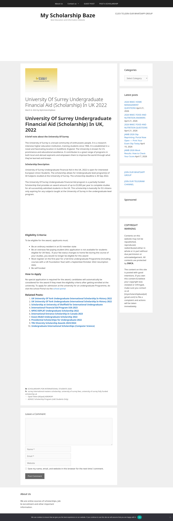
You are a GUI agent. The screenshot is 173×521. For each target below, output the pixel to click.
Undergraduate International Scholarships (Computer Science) (63, 326)
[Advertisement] (134, 38)
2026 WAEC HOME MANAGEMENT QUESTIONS (133, 104)
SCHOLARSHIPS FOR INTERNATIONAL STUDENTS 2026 (50, 389)
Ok (140, 517)
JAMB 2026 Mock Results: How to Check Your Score (134, 153)
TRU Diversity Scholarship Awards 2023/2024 (53, 323)
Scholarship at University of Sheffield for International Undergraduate (67, 304)
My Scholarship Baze (67, 15)
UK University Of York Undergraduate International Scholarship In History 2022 (71, 298)
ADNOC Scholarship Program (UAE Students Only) (48, 399)
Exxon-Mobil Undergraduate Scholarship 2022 (54, 316)
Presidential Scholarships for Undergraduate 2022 (56, 319)
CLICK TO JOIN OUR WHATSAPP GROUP (134, 13)
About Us (59, 3)
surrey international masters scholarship (44, 391)
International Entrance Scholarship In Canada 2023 (57, 313)
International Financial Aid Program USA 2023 (54, 307)
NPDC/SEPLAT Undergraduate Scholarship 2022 (55, 310)
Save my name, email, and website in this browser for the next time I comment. (66, 468)
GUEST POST (89, 3)
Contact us (75, 3)
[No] (170, 517)
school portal (59, 288)
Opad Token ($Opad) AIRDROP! (40, 396)
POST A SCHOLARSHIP (108, 3)
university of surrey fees (71, 391)
